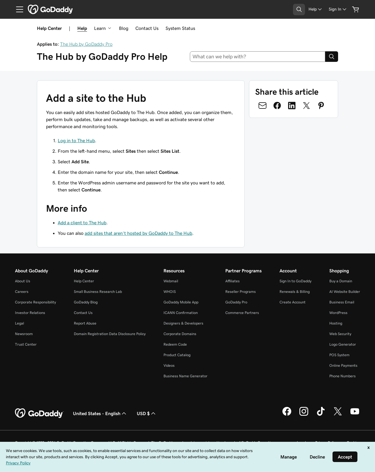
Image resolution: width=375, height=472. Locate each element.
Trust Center (26, 344)
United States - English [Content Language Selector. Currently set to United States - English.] (100, 413)
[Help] (315, 9)
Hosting (335, 323)
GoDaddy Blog (86, 302)
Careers (21, 291)
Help (82, 28)
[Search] (331, 56)
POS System (339, 355)
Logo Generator (342, 344)
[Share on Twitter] (306, 105)
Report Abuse (85, 323)
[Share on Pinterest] (321, 105)
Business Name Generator (185, 376)
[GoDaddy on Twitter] (338, 414)
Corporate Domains (179, 334)
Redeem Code (175, 344)
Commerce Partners (242, 313)
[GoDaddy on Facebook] (287, 414)
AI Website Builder (344, 291)
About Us (22, 281)
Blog (123, 28)
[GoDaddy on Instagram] (304, 414)
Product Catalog (176, 355)
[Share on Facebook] (277, 105)
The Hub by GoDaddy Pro (86, 44)
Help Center (84, 281)
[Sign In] (338, 9)
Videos (169, 365)
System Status (180, 28)
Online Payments (343, 365)
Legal (19, 323)
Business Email (341, 302)
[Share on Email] (262, 105)
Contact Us (146, 28)
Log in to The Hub (76, 140)
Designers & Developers (183, 323)
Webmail (170, 281)
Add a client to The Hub (82, 222)
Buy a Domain (340, 281)
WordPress (338, 313)
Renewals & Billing (294, 291)
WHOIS (169, 291)
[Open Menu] (17, 9)
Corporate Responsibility (35, 302)
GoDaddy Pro (236, 302)
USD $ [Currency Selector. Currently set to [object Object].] (147, 413)
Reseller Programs (240, 291)
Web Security (340, 334)
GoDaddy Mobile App (180, 302)
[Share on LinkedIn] (291, 105)
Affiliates (232, 281)
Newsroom (24, 334)
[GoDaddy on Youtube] (355, 414)
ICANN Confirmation (180, 313)
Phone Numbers (342, 376)
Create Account (292, 302)
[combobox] (257, 56)
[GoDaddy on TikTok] (321, 414)
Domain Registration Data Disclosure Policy (110, 334)
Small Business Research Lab (98, 291)
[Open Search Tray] (299, 9)
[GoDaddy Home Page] (39, 413)
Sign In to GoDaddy (295, 281)
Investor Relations (30, 313)
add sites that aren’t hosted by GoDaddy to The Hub (138, 233)
